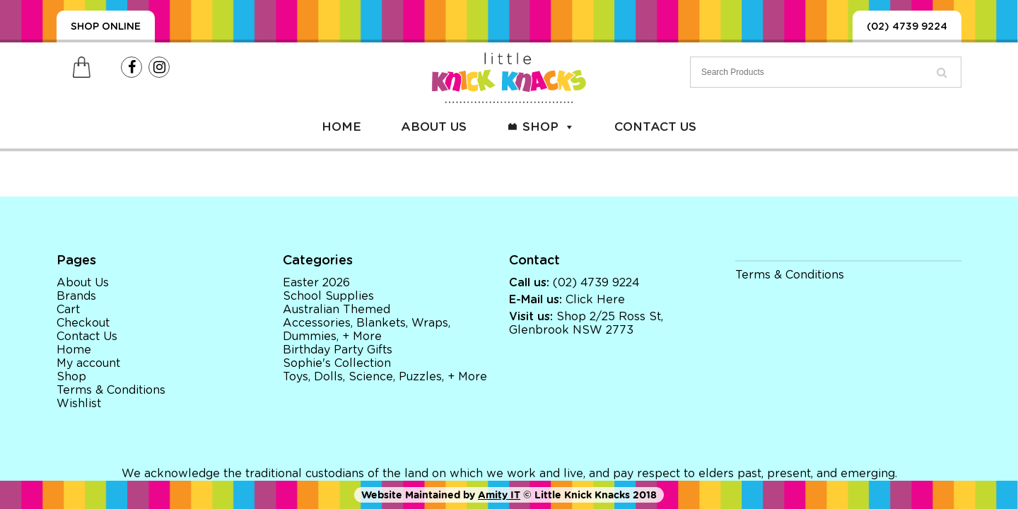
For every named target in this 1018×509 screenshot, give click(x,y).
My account (88, 363)
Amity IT (499, 495)
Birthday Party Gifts (337, 350)
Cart (68, 309)
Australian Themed (336, 309)
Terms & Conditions (111, 390)
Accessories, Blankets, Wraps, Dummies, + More (366, 329)
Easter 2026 (316, 282)
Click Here (595, 299)
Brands (76, 296)
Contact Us (655, 127)
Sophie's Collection (337, 363)
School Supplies (328, 296)
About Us (434, 127)
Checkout (83, 323)
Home (341, 127)
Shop (548, 127)
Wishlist (79, 403)
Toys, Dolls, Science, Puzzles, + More (385, 376)
